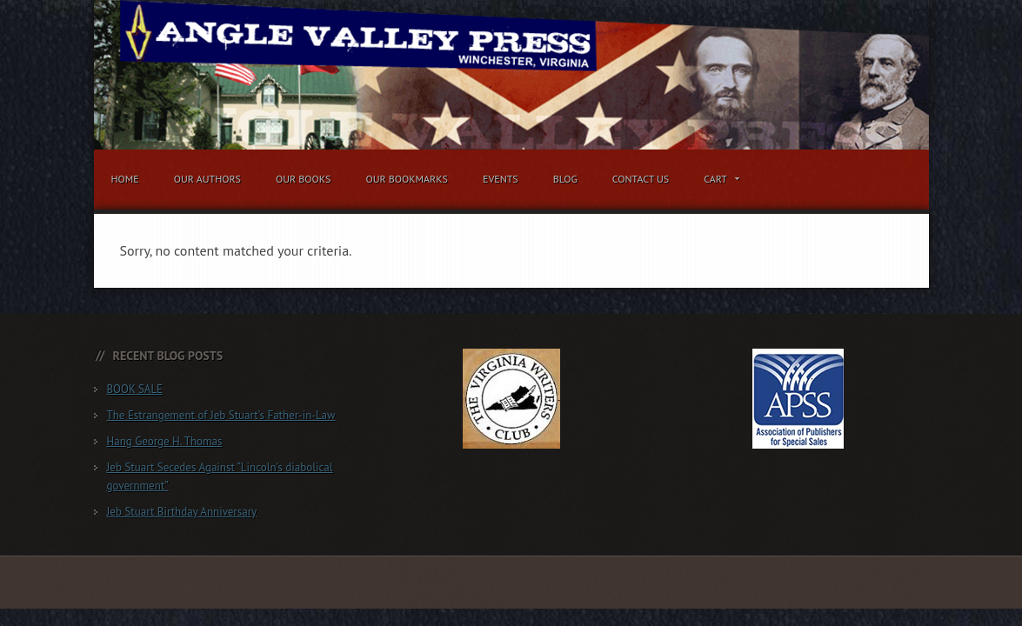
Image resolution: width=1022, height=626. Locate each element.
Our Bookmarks (406, 178)
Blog (565, 178)
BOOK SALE (135, 389)
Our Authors (207, 178)
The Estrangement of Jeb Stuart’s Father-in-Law (221, 415)
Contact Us (641, 178)
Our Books (303, 178)
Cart (717, 181)
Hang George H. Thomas (165, 441)
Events (500, 178)
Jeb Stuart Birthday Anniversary (182, 511)
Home (125, 178)
